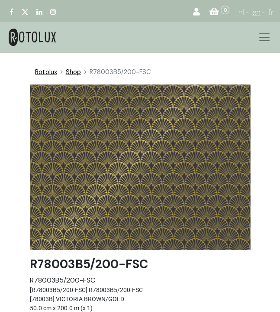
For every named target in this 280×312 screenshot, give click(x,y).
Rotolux (46, 72)
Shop (73, 72)
